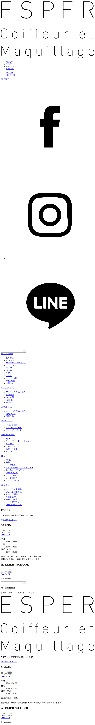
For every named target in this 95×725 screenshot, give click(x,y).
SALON (9, 64)
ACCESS (9, 73)
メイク (9, 376)
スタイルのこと (13, 475)
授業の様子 (11, 414)
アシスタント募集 (14, 492)
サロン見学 (11, 497)
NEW (8, 439)
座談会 (9, 402)
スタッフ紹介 (12, 378)
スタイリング (12, 449)
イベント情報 (12, 425)
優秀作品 (10, 416)
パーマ (9, 368)
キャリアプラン (13, 502)
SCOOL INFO (6, 407)
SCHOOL (10, 69)
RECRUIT (5, 79)
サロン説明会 (12, 494)
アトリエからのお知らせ (17, 392)
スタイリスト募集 (14, 489)
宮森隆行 (10, 395)
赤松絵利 (10, 397)
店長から (10, 383)
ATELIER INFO (7, 388)
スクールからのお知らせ (17, 411)
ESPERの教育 (12, 499)
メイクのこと (12, 478)
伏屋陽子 (10, 400)
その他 (9, 451)
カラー (9, 370)
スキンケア (11, 446)
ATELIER (10, 66)
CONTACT (10, 75)
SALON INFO (7, 354)
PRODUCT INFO (8, 435)
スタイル (10, 365)
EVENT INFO (6, 421)
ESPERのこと (12, 473)
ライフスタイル (13, 465)
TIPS (3, 456)
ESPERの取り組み (14, 505)
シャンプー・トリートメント (18, 441)
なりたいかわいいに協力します (19, 468)
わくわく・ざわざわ (15, 470)
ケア (8, 373)
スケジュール (12, 358)
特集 (8, 462)
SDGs (8, 460)
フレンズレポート (14, 430)
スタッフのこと (13, 480)
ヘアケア (10, 444)
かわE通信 (10, 381)
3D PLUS (10, 360)
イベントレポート (14, 428)
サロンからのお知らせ (16, 363)
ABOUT (9, 62)
